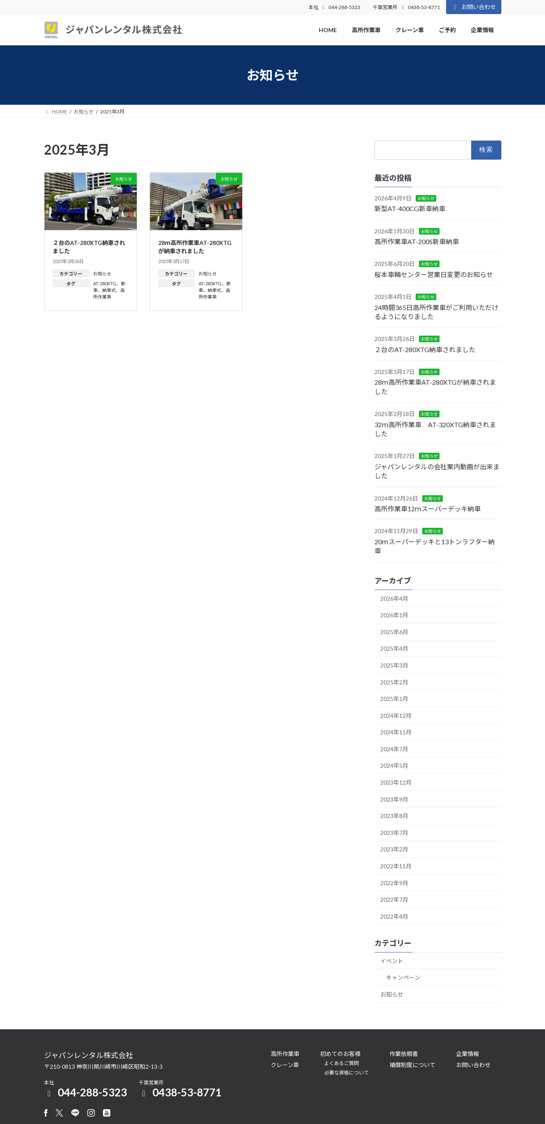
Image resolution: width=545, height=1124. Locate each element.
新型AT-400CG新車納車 (409, 209)
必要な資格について (346, 1073)
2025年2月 (394, 682)
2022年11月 (396, 866)
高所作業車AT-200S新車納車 (416, 241)
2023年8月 (394, 816)
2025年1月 (394, 698)
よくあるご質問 (341, 1063)
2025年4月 (394, 648)
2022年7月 (394, 899)
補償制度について (412, 1064)
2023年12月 (396, 782)
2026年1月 (394, 615)
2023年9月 (394, 799)
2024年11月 (396, 732)
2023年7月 (394, 832)
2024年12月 (396, 715)
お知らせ (102, 273)
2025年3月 (394, 665)
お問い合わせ (473, 6)
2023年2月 (394, 849)
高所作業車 (285, 1053)
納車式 (109, 290)
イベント (391, 960)
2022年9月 (394, 883)
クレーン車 (285, 1064)
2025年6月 (394, 631)
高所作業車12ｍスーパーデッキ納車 (427, 509)
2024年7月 (394, 748)
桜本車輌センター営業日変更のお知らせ (433, 274)
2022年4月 (394, 916)
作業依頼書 (403, 1053)
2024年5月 (394, 765)
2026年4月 (394, 598)
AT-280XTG (104, 283)
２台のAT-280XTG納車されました (424, 349)
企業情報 (467, 1053)
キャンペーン (403, 977)
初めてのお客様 (340, 1053)
